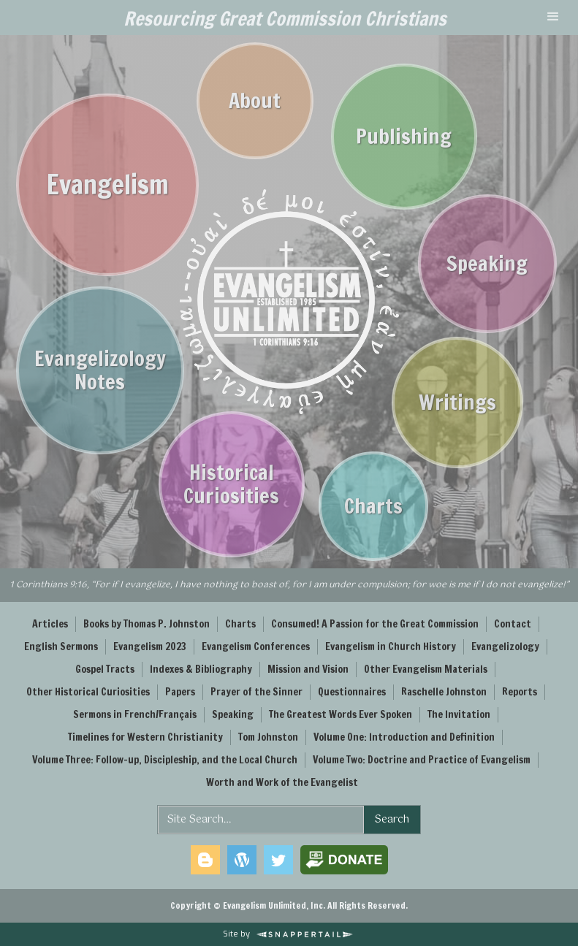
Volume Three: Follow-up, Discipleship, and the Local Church (164, 759)
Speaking (233, 714)
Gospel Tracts (104, 669)
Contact (512, 624)
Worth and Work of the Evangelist (282, 782)
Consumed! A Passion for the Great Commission (375, 624)
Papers (180, 691)
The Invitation (458, 714)
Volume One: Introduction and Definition (404, 737)
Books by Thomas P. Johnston (146, 624)
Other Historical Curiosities (88, 691)
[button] (553, 17)
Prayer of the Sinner (256, 691)
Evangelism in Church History (390, 646)
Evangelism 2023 (149, 646)
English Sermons (61, 646)
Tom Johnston (268, 737)
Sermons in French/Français (135, 714)
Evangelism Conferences (256, 646)
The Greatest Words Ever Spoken (340, 714)
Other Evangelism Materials (425, 669)
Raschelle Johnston (444, 691)
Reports (519, 691)
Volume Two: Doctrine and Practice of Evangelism (422, 759)
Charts (240, 624)
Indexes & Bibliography (201, 669)
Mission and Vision (308, 669)
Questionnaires (352, 691)
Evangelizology (505, 646)
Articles (50, 624)
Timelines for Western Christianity (145, 737)
